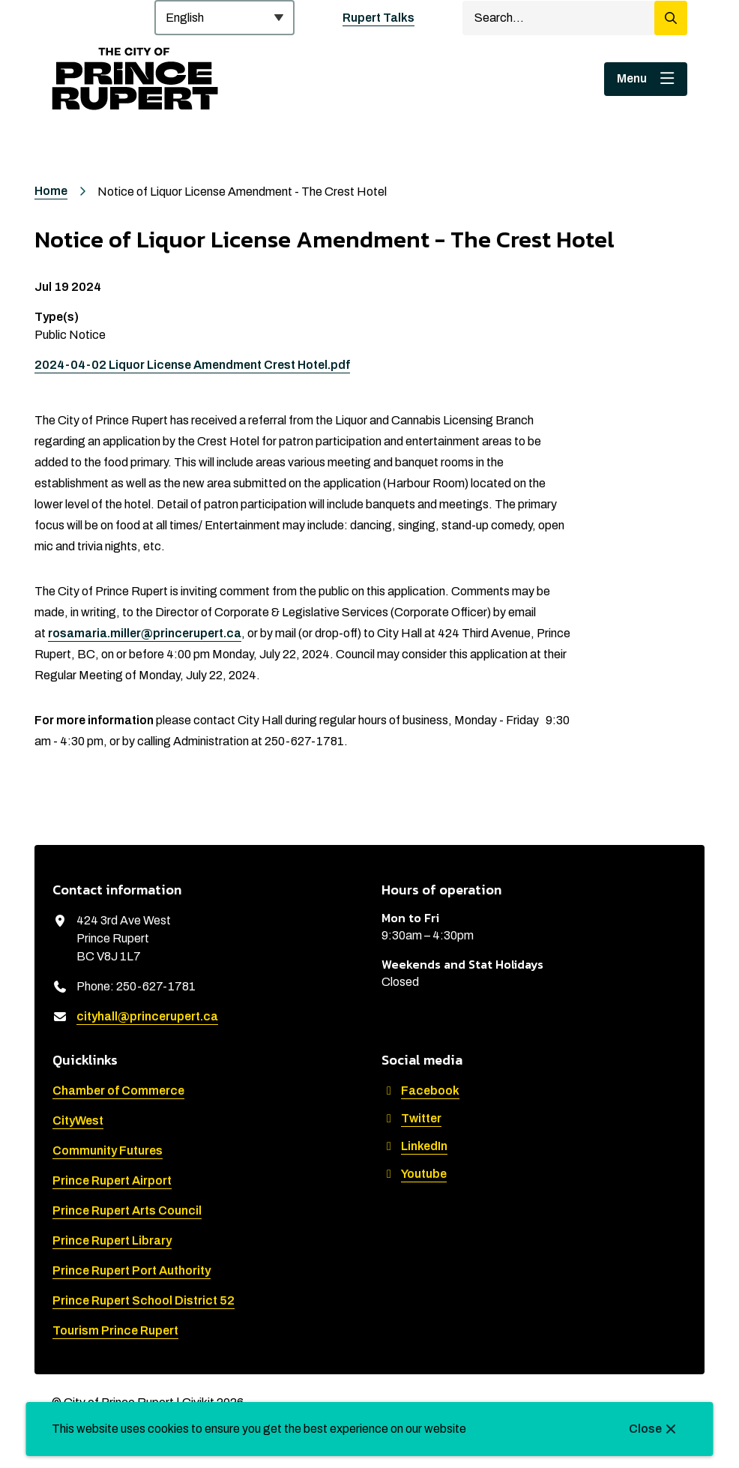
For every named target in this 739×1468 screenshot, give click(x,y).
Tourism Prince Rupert (115, 1330)
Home (50, 190)
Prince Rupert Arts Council (127, 1210)
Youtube (414, 1173)
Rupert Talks (378, 17)
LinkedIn (414, 1146)
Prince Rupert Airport (112, 1180)
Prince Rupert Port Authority (131, 1270)
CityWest (77, 1120)
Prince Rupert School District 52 (143, 1300)
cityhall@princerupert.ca (147, 1016)
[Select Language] (224, 17)
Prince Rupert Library (112, 1240)
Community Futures (107, 1150)
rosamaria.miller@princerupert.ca (144, 633)
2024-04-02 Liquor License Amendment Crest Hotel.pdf (192, 364)
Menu (632, 78)
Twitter (411, 1118)
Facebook (420, 1090)
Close (645, 1428)
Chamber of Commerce (118, 1090)
